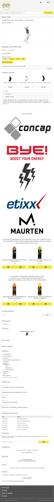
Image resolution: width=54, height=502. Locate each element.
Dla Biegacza (9, 367)
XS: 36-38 (5, 58)
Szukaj (48, 12)
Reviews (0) (7, 94)
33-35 (23, 58)
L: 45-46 (17, 58)
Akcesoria (9, 22)
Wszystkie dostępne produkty (10, 377)
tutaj (43, 468)
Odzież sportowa (10, 369)
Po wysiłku (6, 358)
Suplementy (6, 361)
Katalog (3, 22)
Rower (8, 365)
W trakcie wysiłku (8, 356)
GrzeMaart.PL (50, 500)
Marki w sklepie (7, 493)
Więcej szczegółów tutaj (27, 452)
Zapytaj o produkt (8, 96)
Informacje (5, 487)
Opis (5, 91)
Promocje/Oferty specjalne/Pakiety (12, 360)
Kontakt (4, 496)
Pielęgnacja (6, 371)
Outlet (5, 373)
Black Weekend (7, 375)
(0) (49, 2)
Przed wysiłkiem (7, 354)
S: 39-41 (11, 58)
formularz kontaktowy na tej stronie (16, 481)
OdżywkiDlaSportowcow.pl (12, 500)
